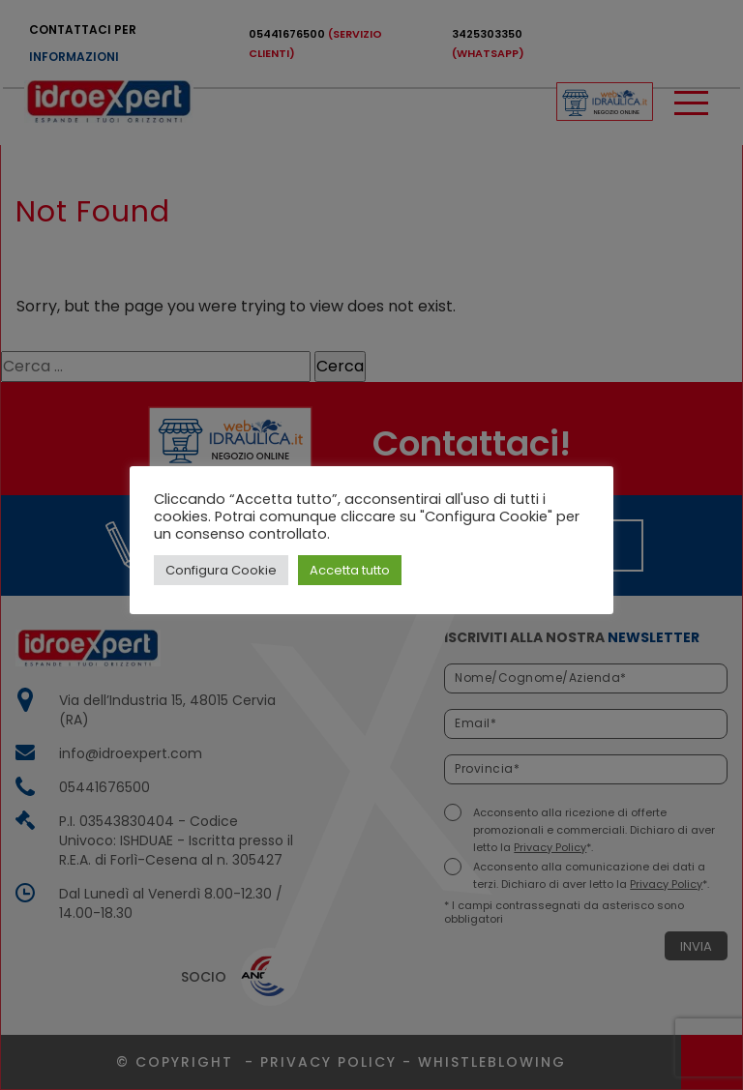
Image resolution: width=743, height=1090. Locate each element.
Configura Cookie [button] (221, 570)
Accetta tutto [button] (350, 570)
